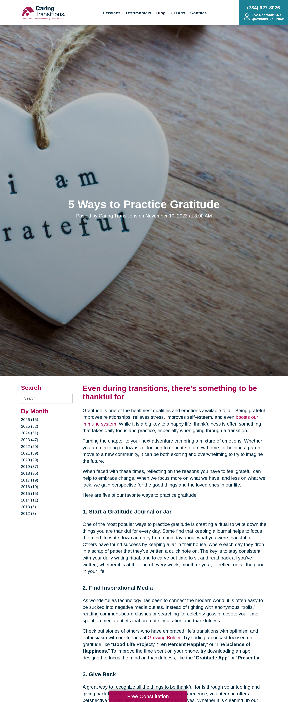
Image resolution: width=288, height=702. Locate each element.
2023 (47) (29, 440)
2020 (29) (29, 460)
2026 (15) (29, 419)
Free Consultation (148, 696)
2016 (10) (29, 487)
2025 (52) (29, 426)
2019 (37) (29, 466)
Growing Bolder (164, 637)
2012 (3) (28, 513)
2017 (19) (29, 480)
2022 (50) (29, 446)
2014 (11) (29, 500)
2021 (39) (29, 453)
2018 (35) (29, 473)
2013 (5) (28, 507)
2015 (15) (29, 493)
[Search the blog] (47, 398)
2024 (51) (29, 433)
